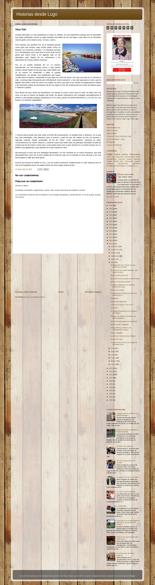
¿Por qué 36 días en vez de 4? (122, 305)
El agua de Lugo (117, 339)
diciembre (115, 246)
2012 (111, 371)
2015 (111, 240)
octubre (114, 253)
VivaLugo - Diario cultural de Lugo (119, 136)
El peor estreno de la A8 (119, 275)
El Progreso (111, 142)
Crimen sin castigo (117, 290)
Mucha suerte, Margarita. (120, 324)
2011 (111, 374)
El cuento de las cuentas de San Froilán (125, 279)
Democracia (134, 154)
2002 (111, 394)
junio (113, 348)
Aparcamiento (123, 163)
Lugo (109, 154)
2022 (111, 218)
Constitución (111, 166)
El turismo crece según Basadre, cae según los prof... (124, 271)
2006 (111, 381)
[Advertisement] (58, 272)
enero (113, 364)
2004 (111, 387)
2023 (111, 215)
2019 (111, 228)
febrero (114, 361)
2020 (111, 224)
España (137, 161)
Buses (136, 166)
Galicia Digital (112, 133)
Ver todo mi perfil (113, 197)
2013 (111, 368)
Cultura (117, 154)
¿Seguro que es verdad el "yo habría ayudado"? (127, 414)
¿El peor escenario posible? (121, 282)
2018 (111, 231)
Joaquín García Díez (115, 161)
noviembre (115, 250)
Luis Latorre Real (126, 174)
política (125, 154)
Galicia (129, 159)
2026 (111, 205)
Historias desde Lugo (36, 14)
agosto (113, 259)
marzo (113, 358)
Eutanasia (114, 298)
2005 (111, 384)
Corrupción (129, 161)
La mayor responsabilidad (125, 491)
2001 (111, 397)
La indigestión (121, 506)
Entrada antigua (93, 292)
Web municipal (112, 130)
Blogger (132, 576)
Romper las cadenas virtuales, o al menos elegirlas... (123, 317)
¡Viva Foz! (114, 308)
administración (129, 157)
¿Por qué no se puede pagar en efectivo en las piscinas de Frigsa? (128, 522)
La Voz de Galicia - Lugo (115, 139)
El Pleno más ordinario (124, 446)
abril (113, 355)
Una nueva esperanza (119, 301)
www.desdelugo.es (113, 127)
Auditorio (110, 163)
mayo (113, 351)
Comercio (121, 159)
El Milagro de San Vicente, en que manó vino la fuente (123, 266)
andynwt (110, 576)
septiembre (115, 256)
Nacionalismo (121, 166)
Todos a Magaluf (117, 333)
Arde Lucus (111, 157)
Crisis (138, 157)
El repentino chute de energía (127, 477)
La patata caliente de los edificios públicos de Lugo (123, 286)
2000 (111, 400)
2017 (111, 234)
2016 (111, 237)
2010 (111, 378)
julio (112, 262)
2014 (111, 244)
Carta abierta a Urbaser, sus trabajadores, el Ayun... (121, 329)
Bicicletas (136, 163)
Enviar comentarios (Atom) (35, 297)
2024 (111, 212)
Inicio (61, 292)
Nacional (136, 159)
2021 (111, 221)
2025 (111, 209)
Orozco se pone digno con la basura (124, 321)
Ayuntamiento (111, 159)
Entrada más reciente (26, 292)
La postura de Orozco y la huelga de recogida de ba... (124, 343)
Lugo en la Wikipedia (114, 145)
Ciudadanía (130, 166)
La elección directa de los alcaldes (123, 336)
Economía (120, 157)
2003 (111, 390)
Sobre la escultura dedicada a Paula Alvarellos (127, 431)
